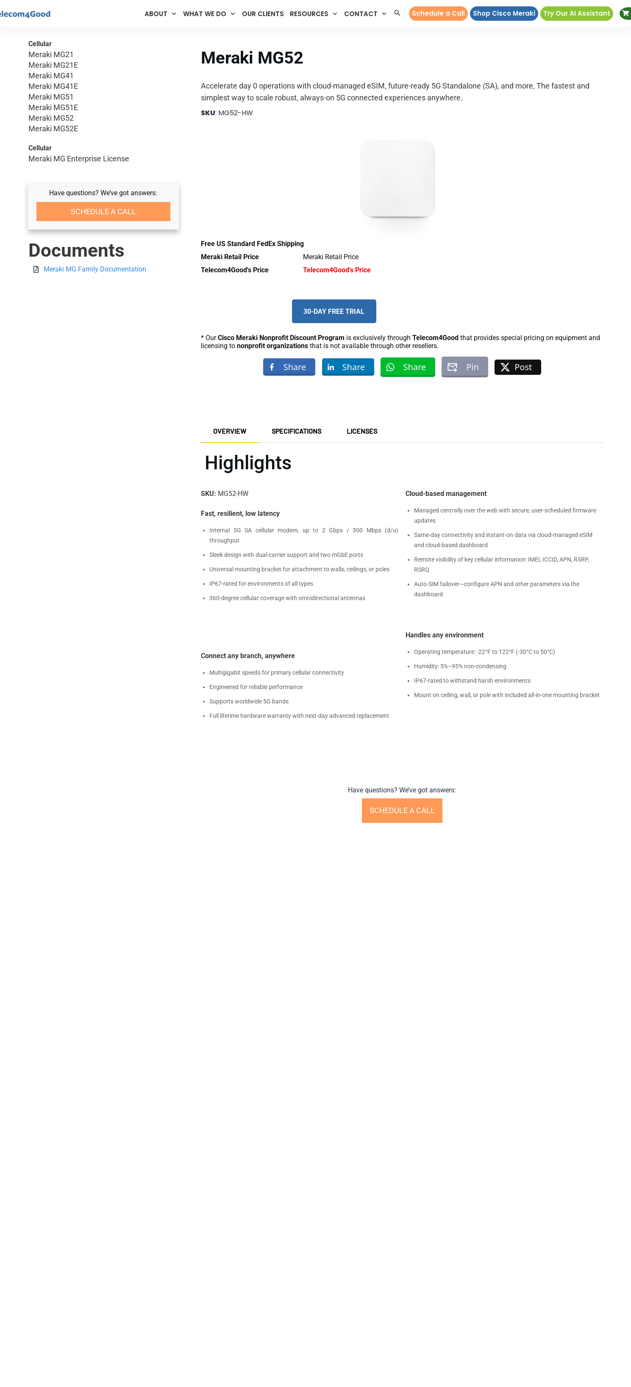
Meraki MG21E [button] (103, 65)
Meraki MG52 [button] (103, 118)
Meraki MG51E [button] (103, 107)
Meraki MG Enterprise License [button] (79, 159)
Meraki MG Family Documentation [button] (95, 269)
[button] (161, 14)
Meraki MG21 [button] (103, 55)
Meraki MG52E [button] (103, 129)
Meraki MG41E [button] (103, 86)
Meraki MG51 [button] (103, 97)
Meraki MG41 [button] (103, 76)
